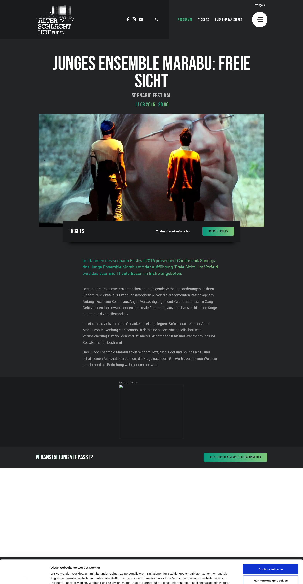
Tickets (203, 19)
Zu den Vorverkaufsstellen (173, 231)
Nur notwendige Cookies (271, 556)
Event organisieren (229, 19)
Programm (185, 19)
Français (260, 5)
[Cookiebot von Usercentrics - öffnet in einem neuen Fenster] (25, 576)
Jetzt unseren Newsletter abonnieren (235, 457)
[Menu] (259, 19)
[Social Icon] (128, 20)
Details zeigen (205, 576)
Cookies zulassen (271, 545)
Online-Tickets (218, 231)
